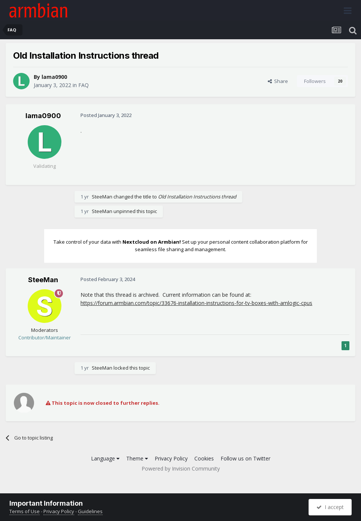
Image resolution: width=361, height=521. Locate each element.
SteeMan (102, 196)
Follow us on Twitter (245, 458)
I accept (330, 507)
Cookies (204, 458)
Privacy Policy (171, 458)
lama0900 (54, 76)
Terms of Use (24, 511)
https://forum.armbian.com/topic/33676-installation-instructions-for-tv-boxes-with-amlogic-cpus (196, 302)
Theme (137, 458)
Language (105, 458)
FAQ (83, 85)
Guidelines (90, 511)
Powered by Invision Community (181, 468)
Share (278, 81)
